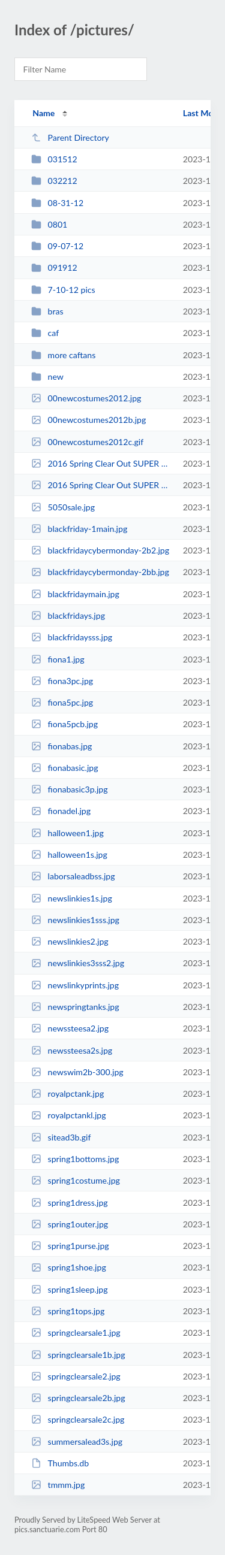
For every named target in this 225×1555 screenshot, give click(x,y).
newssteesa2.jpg (70, 1028)
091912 (54, 267)
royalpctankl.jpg (68, 1115)
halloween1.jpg (67, 833)
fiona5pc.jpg (62, 702)
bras (47, 311)
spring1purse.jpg (70, 1246)
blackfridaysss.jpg (71, 637)
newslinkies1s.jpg (71, 898)
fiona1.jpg (57, 659)
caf (45, 333)
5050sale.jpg (63, 507)
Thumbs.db (60, 1463)
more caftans (63, 355)
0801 (49, 224)
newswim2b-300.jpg (77, 1072)
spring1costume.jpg (75, 1180)
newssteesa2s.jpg (71, 1050)
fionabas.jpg (61, 746)
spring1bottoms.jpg (75, 1159)
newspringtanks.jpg (75, 1007)
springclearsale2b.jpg (78, 1398)
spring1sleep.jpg (69, 1289)
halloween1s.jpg (69, 854)
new (47, 376)
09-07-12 (57, 246)
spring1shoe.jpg (68, 1267)
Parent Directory (70, 137)
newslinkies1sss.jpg (75, 920)
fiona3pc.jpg (62, 681)
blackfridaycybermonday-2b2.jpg (100, 550)
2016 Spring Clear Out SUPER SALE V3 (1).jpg (101, 485)
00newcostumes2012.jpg (86, 398)
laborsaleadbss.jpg (73, 876)
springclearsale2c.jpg (77, 1419)
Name (43, 113)
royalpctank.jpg (67, 1093)
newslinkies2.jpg (69, 941)
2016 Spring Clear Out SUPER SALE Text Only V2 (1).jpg (101, 463)
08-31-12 (57, 203)
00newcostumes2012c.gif (87, 442)
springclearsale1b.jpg (78, 1355)
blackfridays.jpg (68, 615)
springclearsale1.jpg (75, 1332)
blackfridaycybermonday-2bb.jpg (100, 572)
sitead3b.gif (61, 1137)
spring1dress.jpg (69, 1202)
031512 (54, 159)
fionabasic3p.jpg (69, 789)
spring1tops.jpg (67, 1311)
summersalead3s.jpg (76, 1441)
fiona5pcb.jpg (64, 724)
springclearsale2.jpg (75, 1376)
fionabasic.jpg (64, 768)
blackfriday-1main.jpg (79, 529)
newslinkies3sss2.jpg (77, 963)
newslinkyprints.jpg (75, 985)
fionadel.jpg (61, 811)
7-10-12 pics (63, 290)
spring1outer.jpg (69, 1224)
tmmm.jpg (58, 1485)
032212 (54, 181)
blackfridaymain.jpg (75, 594)
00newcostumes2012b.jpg (88, 420)
